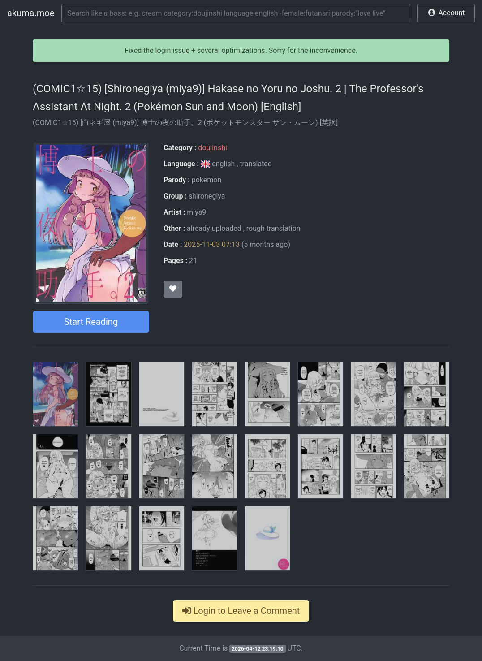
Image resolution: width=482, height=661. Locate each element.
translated (255, 164)
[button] (446, 13)
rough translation (273, 228)
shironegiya (207, 196)
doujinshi (212, 147)
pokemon (207, 180)
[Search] (235, 13)
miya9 (196, 212)
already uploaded (214, 228)
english (219, 164)
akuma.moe (30, 13)
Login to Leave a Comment (241, 610)
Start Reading (91, 321)
